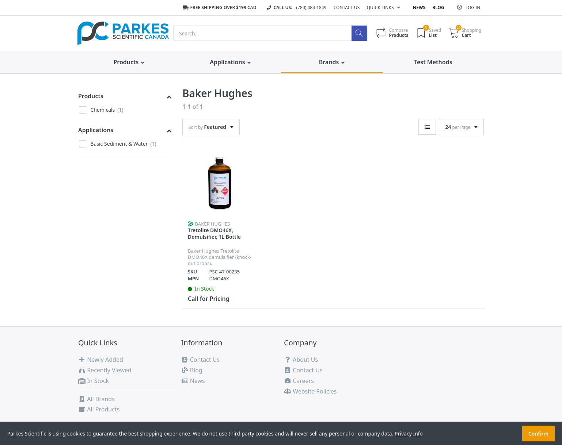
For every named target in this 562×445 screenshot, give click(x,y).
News (419, 7)
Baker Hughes (212, 223)
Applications (95, 130)
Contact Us (347, 7)
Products (90, 96)
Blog (438, 7)
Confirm (538, 433)
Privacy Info (409, 433)
